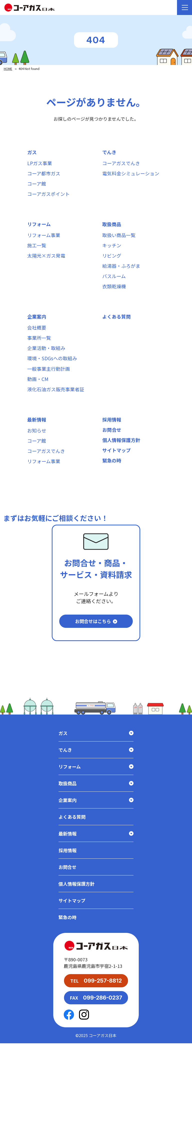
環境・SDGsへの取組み (53, 388)
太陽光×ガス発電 (47, 271)
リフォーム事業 (44, 246)
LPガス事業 (40, 165)
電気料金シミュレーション (132, 177)
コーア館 (37, 189)
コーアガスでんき (122, 165)
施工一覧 (37, 258)
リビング (112, 271)
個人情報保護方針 (122, 482)
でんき (109, 153)
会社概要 (37, 352)
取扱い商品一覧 (119, 246)
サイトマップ (117, 494)
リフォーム (39, 234)
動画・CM (38, 413)
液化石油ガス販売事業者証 (57, 425)
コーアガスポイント (49, 202)
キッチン (112, 258)
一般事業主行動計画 (49, 401)
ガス (32, 153)
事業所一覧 (39, 364)
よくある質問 (117, 340)
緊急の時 (112, 506)
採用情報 (112, 457)
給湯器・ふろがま (122, 283)
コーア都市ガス (44, 177)
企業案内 (37, 340)
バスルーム (114, 295)
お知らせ (37, 470)
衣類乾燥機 (114, 307)
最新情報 (37, 457)
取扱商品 (112, 234)
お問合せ (112, 470)
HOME (8, 68)
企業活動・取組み (47, 376)
